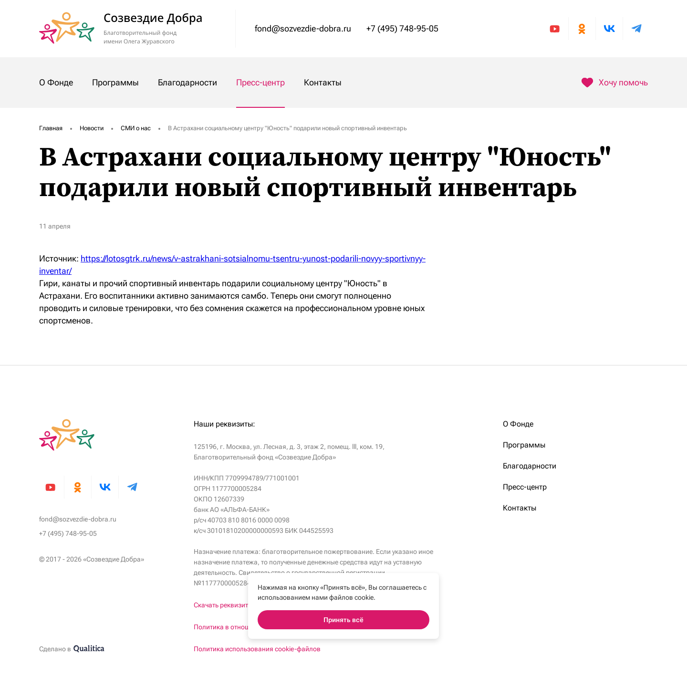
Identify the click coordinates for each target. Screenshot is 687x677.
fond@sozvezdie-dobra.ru (303, 28)
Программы (115, 82)
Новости (92, 128)
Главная (50, 128)
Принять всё (343, 620)
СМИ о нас (136, 128)
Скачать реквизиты (223, 605)
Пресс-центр (260, 82)
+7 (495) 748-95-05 (402, 28)
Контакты (323, 82)
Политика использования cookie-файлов (257, 649)
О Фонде (56, 82)
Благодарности (187, 82)
